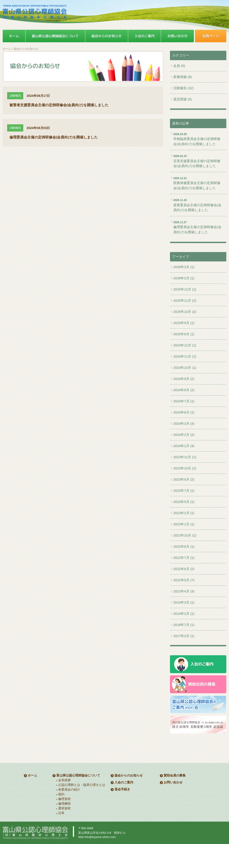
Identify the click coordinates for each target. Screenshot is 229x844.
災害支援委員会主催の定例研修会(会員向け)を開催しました (196, 163)
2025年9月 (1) (183, 323)
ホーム (7, 48)
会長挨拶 (64, 780)
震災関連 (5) (182, 99)
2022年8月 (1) (183, 546)
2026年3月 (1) (183, 267)
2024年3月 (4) (183, 423)
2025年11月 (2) (184, 300)
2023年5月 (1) (183, 502)
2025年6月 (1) (183, 334)
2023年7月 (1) (183, 490)
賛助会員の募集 (175, 775)
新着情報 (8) (182, 77)
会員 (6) (179, 66)
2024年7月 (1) (183, 401)
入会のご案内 (123, 782)
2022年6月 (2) (183, 569)
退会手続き (122, 789)
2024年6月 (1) (183, 412)
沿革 (61, 813)
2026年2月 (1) (183, 278)
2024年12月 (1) (184, 345)
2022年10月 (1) (184, 535)
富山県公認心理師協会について (78, 775)
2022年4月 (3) (183, 591)
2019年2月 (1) (183, 613)
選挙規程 (64, 808)
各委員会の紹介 (69, 789)
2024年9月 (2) (183, 379)
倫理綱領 (64, 803)
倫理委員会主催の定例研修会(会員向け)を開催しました (197, 229)
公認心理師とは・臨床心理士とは (81, 785)
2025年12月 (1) (184, 289)
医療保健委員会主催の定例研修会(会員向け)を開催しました (196, 185)
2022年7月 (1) (183, 558)
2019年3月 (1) (183, 602)
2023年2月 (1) (183, 513)
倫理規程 (64, 799)
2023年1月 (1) (183, 524)
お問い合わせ (173, 782)
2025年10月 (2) (184, 312)
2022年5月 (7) (183, 580)
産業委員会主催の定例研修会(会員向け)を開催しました (197, 207)
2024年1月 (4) (183, 446)
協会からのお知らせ (128, 775)
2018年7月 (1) (183, 625)
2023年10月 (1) (184, 468)
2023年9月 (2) (183, 479)
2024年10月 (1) (184, 367)
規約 (61, 794)
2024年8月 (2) (183, 390)
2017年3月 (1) (183, 636)
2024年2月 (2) (183, 435)
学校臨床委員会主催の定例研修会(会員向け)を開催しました (196, 141)
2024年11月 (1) (184, 356)
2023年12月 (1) (184, 457)
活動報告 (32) (183, 88)
